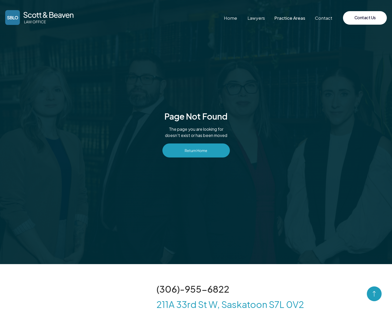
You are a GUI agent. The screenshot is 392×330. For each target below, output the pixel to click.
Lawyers (256, 18)
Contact (323, 18)
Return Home (196, 150)
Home (230, 18)
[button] (289, 18)
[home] (39, 17)
